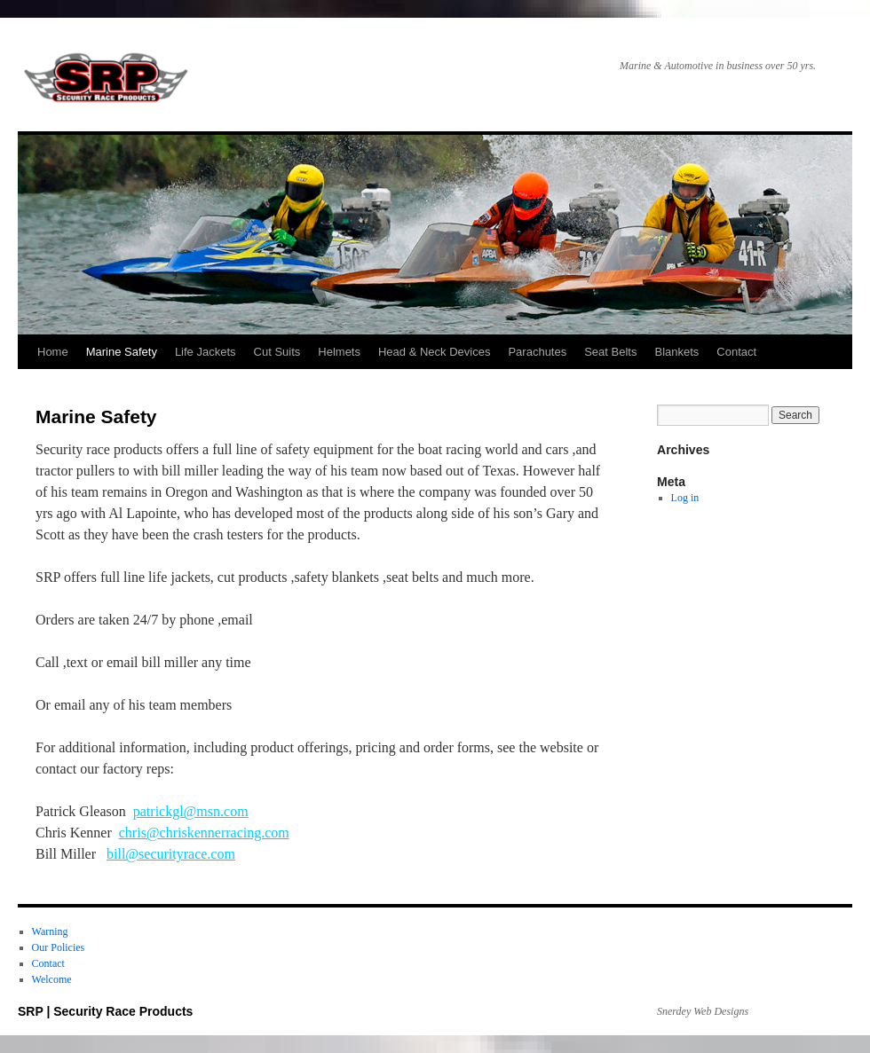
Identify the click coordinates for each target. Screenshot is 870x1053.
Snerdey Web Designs (702, 1011)
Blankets (676, 351)
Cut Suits (277, 351)
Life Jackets (205, 351)
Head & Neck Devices (434, 351)
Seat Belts (610, 351)
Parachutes (537, 351)
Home (52, 351)
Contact (736, 351)
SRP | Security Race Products (106, 79)
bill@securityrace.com (171, 853)
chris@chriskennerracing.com (204, 832)
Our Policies (58, 947)
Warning (50, 931)
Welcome (52, 979)
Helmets (339, 351)
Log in (685, 497)
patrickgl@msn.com (191, 811)
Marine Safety (121, 351)
